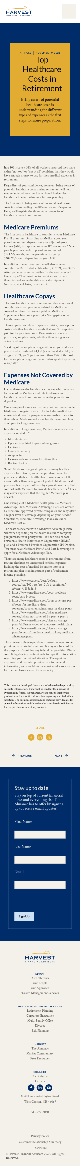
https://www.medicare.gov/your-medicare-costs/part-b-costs (40, 595)
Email (19, 872)
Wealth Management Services (40, 993)
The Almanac (40, 1049)
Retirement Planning (40, 1011)
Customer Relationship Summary (40, 1142)
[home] (18, 11)
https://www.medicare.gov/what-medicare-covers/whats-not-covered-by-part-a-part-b (40, 614)
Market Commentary (40, 1054)
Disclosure (40, 1148)
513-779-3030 (40, 1112)
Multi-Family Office (40, 1021)
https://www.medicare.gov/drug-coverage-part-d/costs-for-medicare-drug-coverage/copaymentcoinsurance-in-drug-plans (43, 605)
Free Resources (40, 1059)
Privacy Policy (40, 1136)
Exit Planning (40, 1031)
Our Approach (40, 988)
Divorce (40, 1026)
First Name (23, 821)
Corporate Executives (40, 1016)
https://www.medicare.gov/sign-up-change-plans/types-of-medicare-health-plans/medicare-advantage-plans (43, 632)
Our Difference (40, 978)
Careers (40, 1081)
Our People (40, 983)
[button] (69, 11)
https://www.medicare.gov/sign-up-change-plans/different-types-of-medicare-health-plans (42, 622)
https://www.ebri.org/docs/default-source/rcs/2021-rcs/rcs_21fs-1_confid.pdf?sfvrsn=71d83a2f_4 (39, 585)
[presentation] (44, 900)
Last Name (22, 847)
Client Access (40, 1076)
